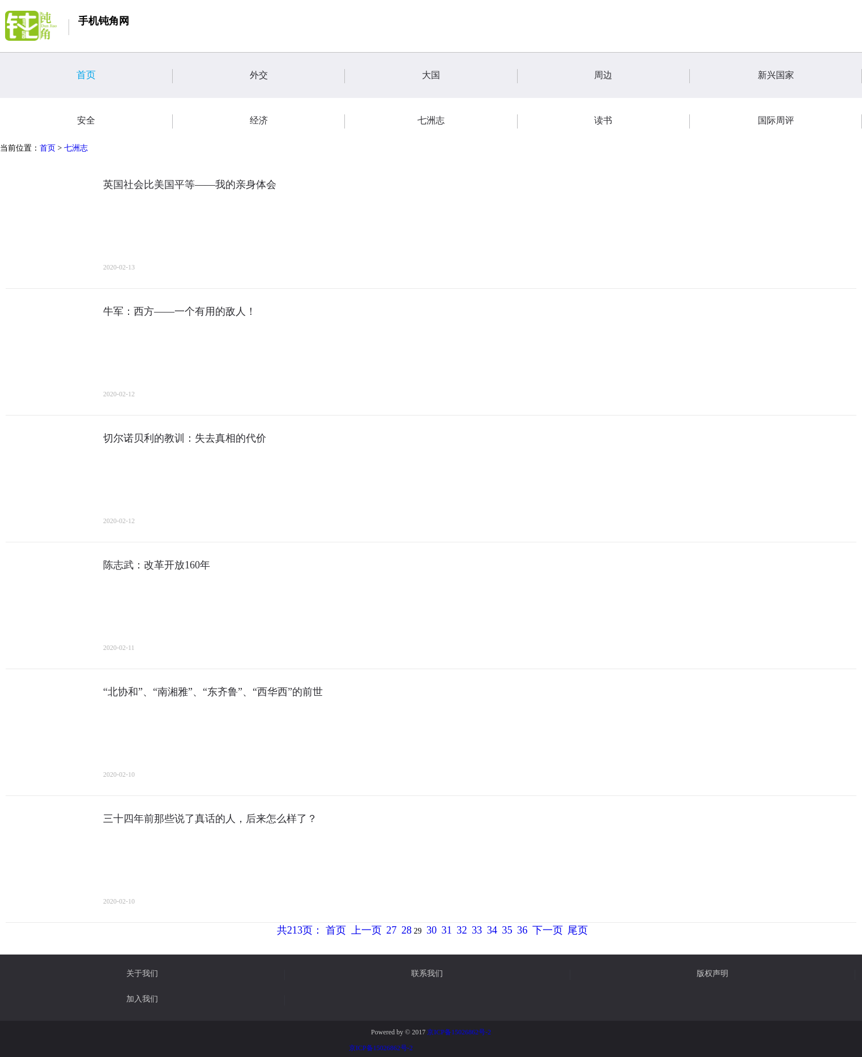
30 (431, 930)
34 (492, 930)
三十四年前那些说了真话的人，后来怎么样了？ (210, 818)
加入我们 (142, 999)
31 (447, 930)
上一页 (366, 930)
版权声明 (712, 974)
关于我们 (142, 974)
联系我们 (427, 974)
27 (391, 930)
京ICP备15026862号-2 (459, 1032)
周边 (641, 76)
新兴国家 (810, 76)
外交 (297, 76)
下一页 (547, 930)
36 (522, 930)
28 (407, 930)
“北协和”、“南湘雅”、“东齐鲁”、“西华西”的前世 (213, 691)
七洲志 (76, 148)
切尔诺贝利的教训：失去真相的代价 (184, 438)
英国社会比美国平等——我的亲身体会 (189, 184)
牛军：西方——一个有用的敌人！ (179, 311)
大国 (469, 76)
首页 (124, 76)
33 (477, 930)
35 (507, 930)
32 (461, 930)
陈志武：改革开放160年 (156, 565)
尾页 (577, 930)
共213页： (300, 930)
